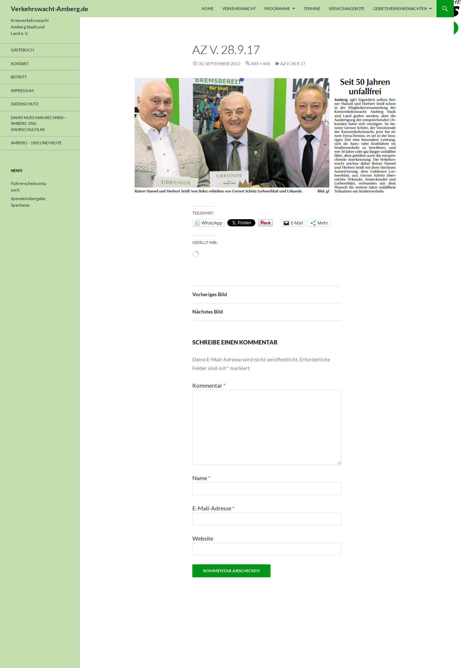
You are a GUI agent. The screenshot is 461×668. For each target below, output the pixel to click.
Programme (277, 8)
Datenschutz (25, 103)
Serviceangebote (346, 8)
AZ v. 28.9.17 (292, 63)
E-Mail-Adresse (213, 508)
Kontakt (19, 63)
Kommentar (208, 385)
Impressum (22, 90)
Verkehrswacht (239, 8)
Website (202, 538)
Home (208, 8)
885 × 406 (260, 63)
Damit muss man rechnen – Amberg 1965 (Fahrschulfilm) (38, 123)
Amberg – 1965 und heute (36, 142)
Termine (312, 8)
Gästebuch (22, 50)
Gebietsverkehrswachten (400, 8)
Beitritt (19, 77)
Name (201, 477)
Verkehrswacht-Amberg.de (49, 9)
